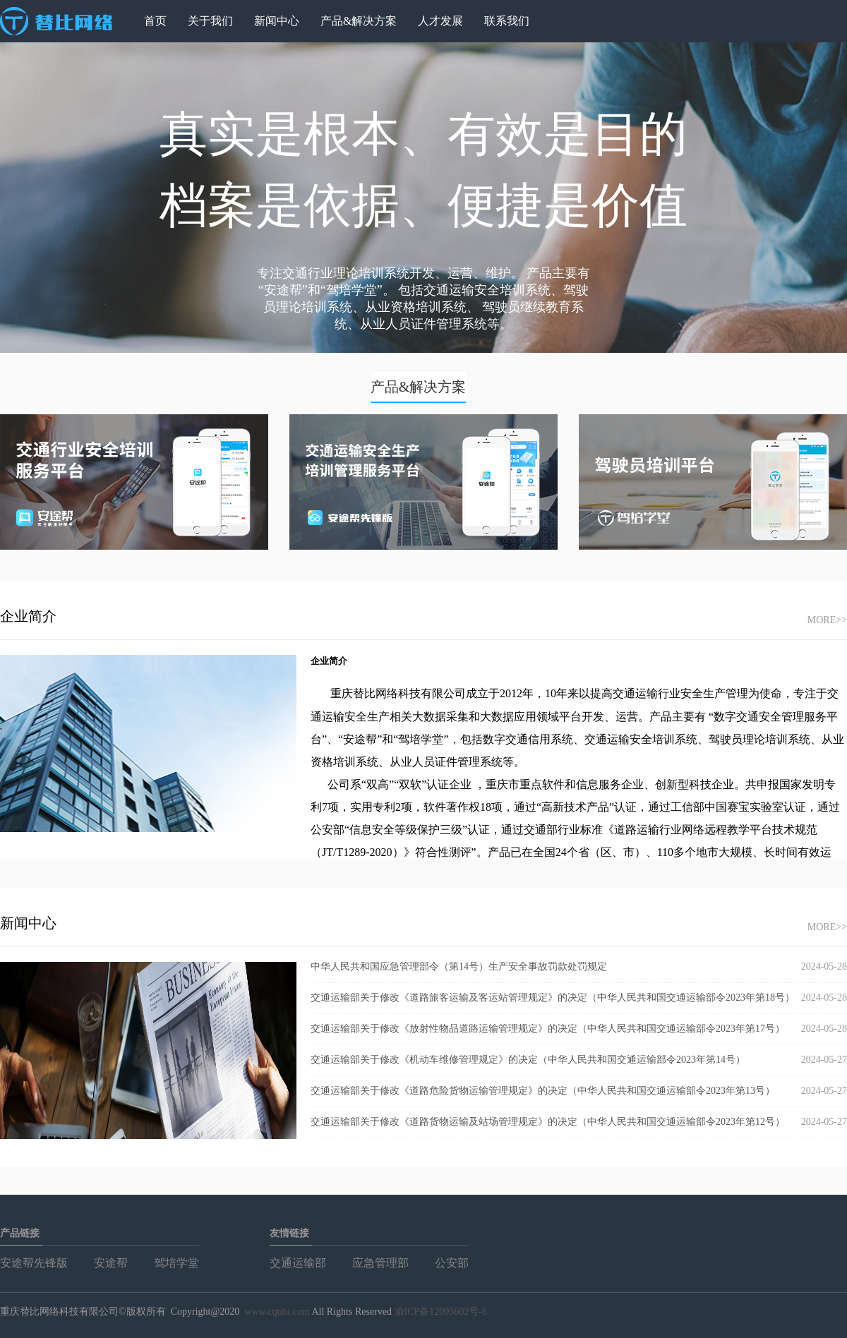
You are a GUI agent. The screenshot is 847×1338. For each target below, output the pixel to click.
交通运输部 (298, 1263)
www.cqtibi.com (276, 1311)
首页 (155, 21)
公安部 (452, 1263)
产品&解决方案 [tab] (419, 386)
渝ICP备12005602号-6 (441, 1311)
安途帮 (111, 1263)
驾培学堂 (176, 1263)
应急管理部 (380, 1263)
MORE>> (827, 620)
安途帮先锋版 (34, 1263)
